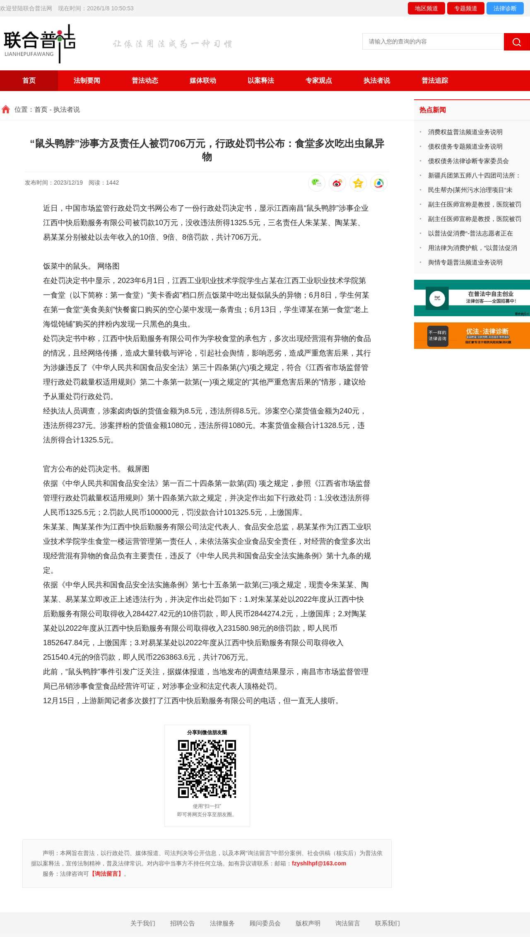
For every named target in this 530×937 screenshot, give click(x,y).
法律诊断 (505, 8)
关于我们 (142, 923)
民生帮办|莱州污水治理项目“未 (470, 189)
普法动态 (145, 80)
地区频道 (426, 8)
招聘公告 (182, 923)
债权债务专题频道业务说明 (465, 146)
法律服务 (222, 923)
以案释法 (261, 80)
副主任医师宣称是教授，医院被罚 (474, 204)
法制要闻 (87, 80)
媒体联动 (203, 80)
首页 (29, 80)
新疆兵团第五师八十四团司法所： (474, 175)
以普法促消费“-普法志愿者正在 (470, 233)
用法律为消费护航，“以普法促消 (472, 247)
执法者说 (377, 80)
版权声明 (308, 923)
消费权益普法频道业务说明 (465, 131)
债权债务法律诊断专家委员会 (468, 160)
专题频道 (465, 8)
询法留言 (347, 923)
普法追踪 (435, 80)
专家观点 (319, 80)
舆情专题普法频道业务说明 (465, 262)
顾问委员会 (265, 923)
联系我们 (387, 923)
